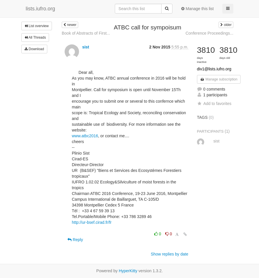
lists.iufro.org (40, 9)
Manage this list (197, 8)
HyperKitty (128, 270)
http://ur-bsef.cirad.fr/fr (92, 222)
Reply (75, 239)
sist (85, 47)
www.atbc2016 (85, 136)
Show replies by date (169, 254)
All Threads (35, 37)
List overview (37, 26)
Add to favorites (214, 103)
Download (34, 49)
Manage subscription (219, 79)
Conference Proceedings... (209, 33)
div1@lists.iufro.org (214, 69)
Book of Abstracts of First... (86, 33)
